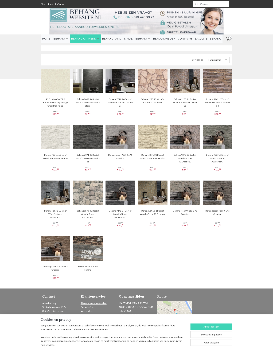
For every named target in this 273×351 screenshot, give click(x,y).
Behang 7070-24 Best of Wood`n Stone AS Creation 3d (120, 102)
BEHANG (60, 38)
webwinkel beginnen (144, 345)
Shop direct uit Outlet (53, 4)
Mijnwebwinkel (173, 345)
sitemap (126, 345)
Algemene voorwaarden (94, 303)
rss (132, 345)
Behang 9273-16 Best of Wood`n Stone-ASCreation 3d (185, 102)
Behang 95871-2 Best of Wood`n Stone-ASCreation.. (217, 158)
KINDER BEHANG (137, 38)
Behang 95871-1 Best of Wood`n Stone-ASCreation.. (55, 214)
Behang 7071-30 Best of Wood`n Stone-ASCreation (152, 156)
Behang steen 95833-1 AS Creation (217, 212)
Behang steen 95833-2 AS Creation (56, 268)
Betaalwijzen (87, 307)
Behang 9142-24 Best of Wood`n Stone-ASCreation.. (120, 214)
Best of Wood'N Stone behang (88, 268)
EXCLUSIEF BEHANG (208, 38)
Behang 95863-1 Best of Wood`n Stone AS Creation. (152, 212)
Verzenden (86, 310)
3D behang (185, 38)
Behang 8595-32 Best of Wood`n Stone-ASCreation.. (88, 214)
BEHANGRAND (111, 38)
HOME (46, 38)
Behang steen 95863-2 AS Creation (185, 212)
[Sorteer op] (217, 60)
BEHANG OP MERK (85, 38)
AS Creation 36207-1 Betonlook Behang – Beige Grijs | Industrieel (55, 102)
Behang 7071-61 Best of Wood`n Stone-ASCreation (55, 156)
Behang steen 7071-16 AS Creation (120, 156)
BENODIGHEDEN (164, 38)
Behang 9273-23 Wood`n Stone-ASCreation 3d (152, 101)
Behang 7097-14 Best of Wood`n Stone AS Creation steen (88, 102)
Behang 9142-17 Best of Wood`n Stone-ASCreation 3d (217, 102)
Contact (85, 318)
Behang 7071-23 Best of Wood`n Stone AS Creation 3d (88, 158)
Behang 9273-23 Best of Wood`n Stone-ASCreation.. (185, 158)
